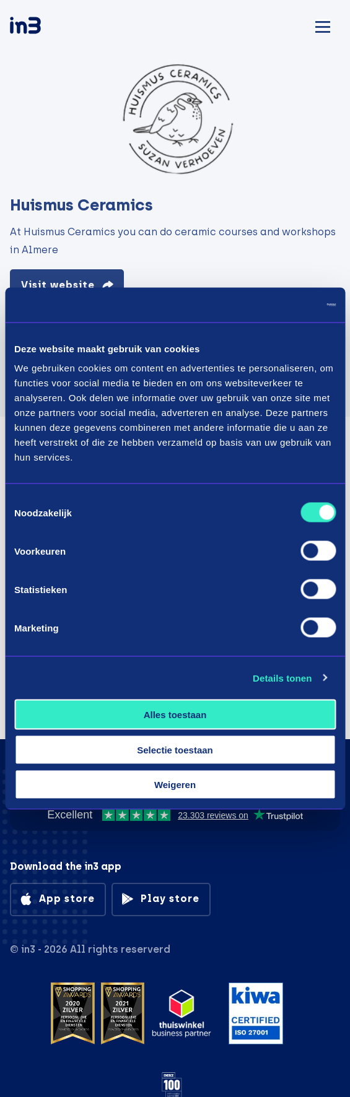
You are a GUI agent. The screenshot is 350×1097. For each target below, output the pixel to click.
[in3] (47, 27)
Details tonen (282, 677)
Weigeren (175, 784)
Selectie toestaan (175, 749)
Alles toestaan (175, 714)
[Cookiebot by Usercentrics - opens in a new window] (281, 305)
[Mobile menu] (322, 25)
